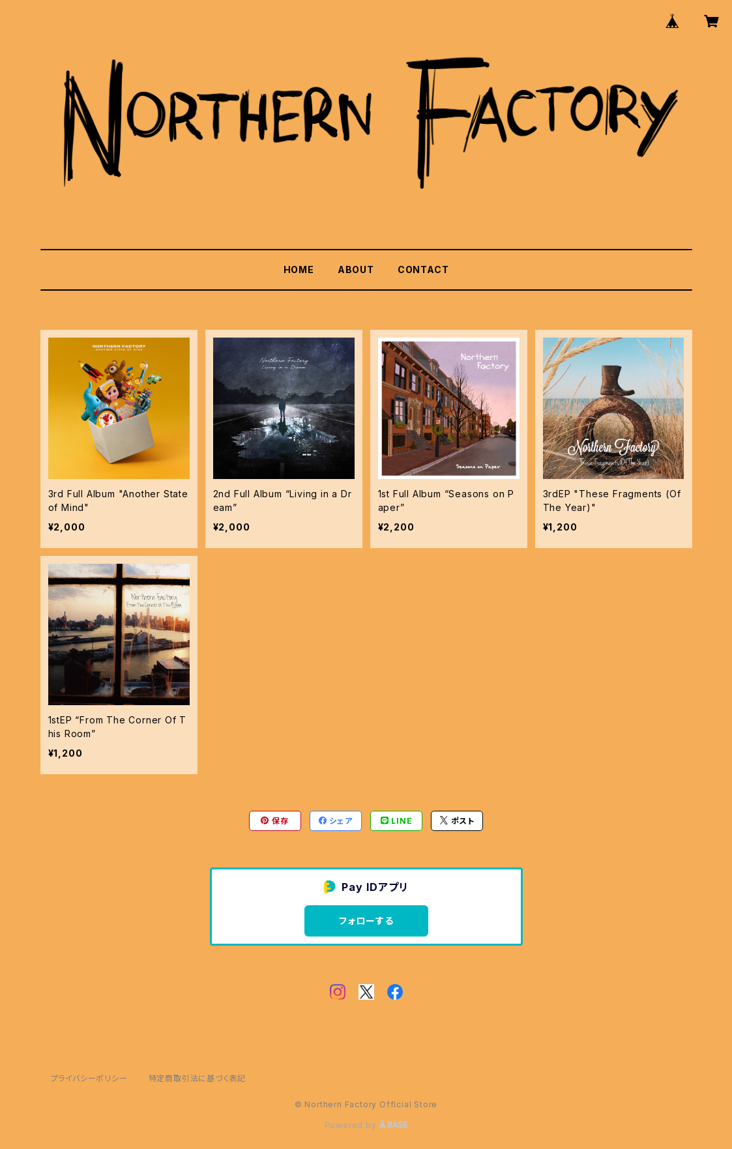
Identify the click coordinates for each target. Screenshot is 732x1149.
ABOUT (356, 269)
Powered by (366, 1125)
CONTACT (423, 269)
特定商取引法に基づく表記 (197, 1078)
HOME (299, 269)
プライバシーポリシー (89, 1078)
